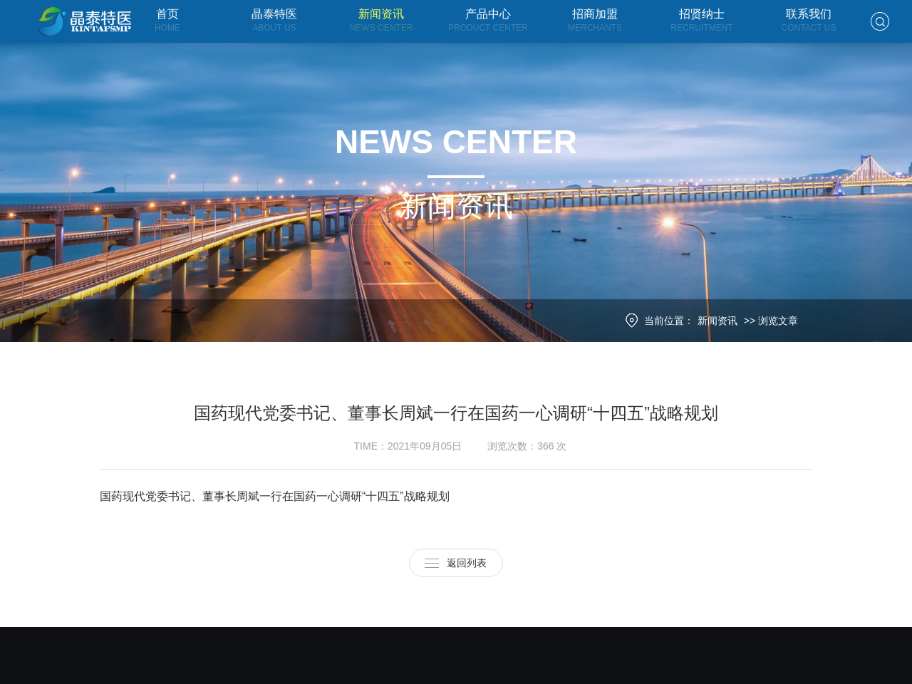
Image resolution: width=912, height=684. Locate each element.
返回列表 (467, 558)
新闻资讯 (724, 320)
